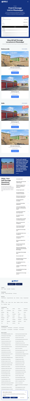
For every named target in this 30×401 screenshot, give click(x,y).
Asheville (14, 308)
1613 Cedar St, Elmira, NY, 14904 (19, 341)
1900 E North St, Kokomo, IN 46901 (5, 366)
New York (22, 302)
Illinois (12, 302)
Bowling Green (26, 308)
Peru (7, 319)
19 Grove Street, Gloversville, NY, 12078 (20, 366)
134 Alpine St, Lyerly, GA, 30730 (19, 357)
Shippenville (8, 321)
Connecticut (3, 302)
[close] (25, 392)
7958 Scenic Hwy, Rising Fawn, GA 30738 (6, 346)
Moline (8, 317)
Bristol (2, 310)
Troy (7, 323)
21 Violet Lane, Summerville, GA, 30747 (6, 341)
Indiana (15, 302)
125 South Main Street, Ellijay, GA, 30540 (20, 379)
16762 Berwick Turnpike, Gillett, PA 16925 (6, 368)
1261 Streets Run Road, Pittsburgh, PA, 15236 (21, 346)
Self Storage (14, 293)
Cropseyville (19, 310)
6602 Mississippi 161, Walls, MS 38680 (6, 335)
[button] (28, 2)
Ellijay (7, 312)
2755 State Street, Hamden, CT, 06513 (20, 368)
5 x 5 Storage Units (10, 327)
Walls (18, 323)
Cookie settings (22, 397)
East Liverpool (25, 310)
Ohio (2, 304)
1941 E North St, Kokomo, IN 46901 (19, 364)
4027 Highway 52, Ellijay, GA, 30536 (5, 375)
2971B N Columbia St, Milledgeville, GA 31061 (7, 357)
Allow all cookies (6, 397)
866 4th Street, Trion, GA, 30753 (5, 337)
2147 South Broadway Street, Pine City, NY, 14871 (21, 339)
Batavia (19, 308)
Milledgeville (2, 317)
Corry (13, 310)
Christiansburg (9, 310)
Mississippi (18, 302)
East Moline (2, 312)
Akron (7, 308)
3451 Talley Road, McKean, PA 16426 (5, 359)
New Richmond (20, 317)
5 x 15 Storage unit (15, 327)
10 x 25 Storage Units (4, 327)
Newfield (25, 317)
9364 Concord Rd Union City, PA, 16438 (20, 335)
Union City (14, 323)
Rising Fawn (19, 319)
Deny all (14, 397)
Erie (18, 312)
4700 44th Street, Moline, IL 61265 (5, 355)
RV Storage (2, 293)
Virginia (9, 304)
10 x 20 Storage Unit (21, 327)
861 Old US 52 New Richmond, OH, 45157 (20, 355)
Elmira (13, 312)
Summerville (19, 321)
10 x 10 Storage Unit (9, 329)
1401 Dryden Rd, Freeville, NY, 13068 (5, 370)
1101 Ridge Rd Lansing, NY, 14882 (19, 359)
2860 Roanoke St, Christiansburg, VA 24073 (6, 384)
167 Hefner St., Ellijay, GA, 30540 (19, 375)
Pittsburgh (14, 319)
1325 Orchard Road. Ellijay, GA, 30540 (20, 377)
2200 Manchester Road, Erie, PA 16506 (20, 370)
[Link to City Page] (25, 48)
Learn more (4, 395)
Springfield (14, 321)
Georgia (9, 302)
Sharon (2, 321)
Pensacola (2, 319)
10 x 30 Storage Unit (3, 329)
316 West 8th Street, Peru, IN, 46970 (5, 350)
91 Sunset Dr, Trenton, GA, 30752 (19, 337)
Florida (6, 302)
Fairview (25, 312)
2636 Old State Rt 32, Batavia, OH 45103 (6, 387)
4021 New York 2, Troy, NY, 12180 (5, 339)
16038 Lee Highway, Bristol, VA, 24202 (20, 387)
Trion (2, 323)
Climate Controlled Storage (8, 293)
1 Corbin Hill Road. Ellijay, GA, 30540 (5, 379)
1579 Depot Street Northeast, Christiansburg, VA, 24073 (21, 385)
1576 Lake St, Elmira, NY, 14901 (5, 377)
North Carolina (26, 302)
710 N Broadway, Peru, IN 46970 (5, 348)
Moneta (13, 317)
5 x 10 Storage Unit (15, 329)
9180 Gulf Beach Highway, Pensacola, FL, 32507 (21, 350)
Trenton (25, 321)
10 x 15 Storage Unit (21, 329)
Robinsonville (25, 319)
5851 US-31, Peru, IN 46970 (18, 348)
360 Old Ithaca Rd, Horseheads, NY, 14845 (6, 364)
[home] (4, 2)
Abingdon (2, 308)
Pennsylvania (5, 304)
